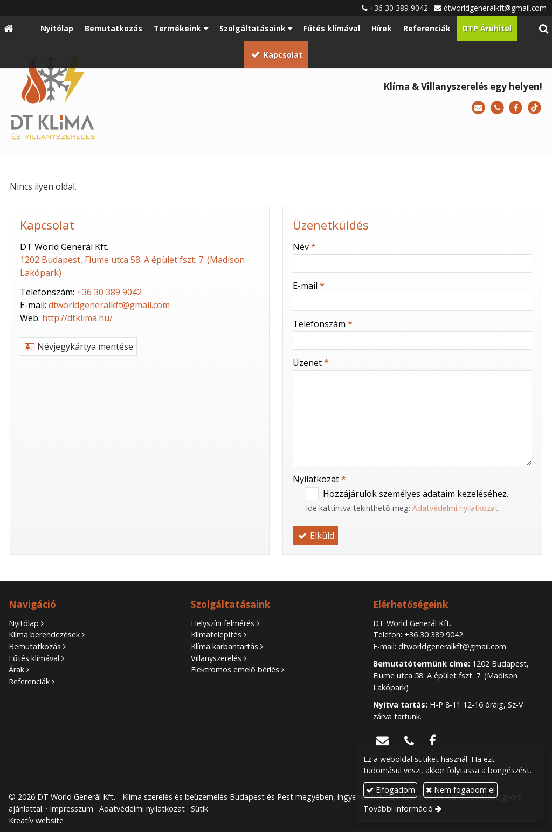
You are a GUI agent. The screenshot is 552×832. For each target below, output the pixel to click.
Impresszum (71, 808)
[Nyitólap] (8, 28)
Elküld (315, 536)
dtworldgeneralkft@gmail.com (495, 8)
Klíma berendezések (44, 634)
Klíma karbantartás (224, 646)
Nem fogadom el (460, 790)
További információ (398, 808)
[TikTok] (534, 108)
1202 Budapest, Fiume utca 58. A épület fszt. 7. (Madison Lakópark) (451, 675)
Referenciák (29, 681)
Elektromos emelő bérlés (235, 669)
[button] (543, 28)
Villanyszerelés (216, 658)
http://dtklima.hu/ (77, 318)
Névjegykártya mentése (78, 346)
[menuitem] (56, 28)
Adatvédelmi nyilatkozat (455, 508)
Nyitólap (24, 623)
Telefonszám (323, 324)
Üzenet (311, 363)
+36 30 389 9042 (399, 8)
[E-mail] (478, 108)
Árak (16, 669)
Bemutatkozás (35, 646)
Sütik (199, 808)
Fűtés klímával (34, 658)
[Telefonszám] (497, 108)
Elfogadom (390, 790)
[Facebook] (515, 108)
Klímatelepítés (216, 634)
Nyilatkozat (319, 479)
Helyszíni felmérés (222, 623)
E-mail (309, 286)
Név (304, 247)
